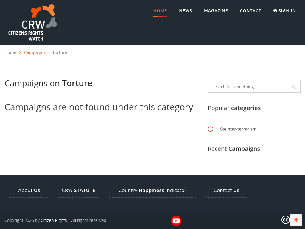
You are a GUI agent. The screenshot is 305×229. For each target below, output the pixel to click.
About (29, 190)
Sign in (284, 10)
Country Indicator (153, 190)
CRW (78, 190)
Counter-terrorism (238, 129)
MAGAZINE (216, 10)
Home (160, 12)
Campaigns (35, 52)
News (185, 10)
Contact (251, 10)
